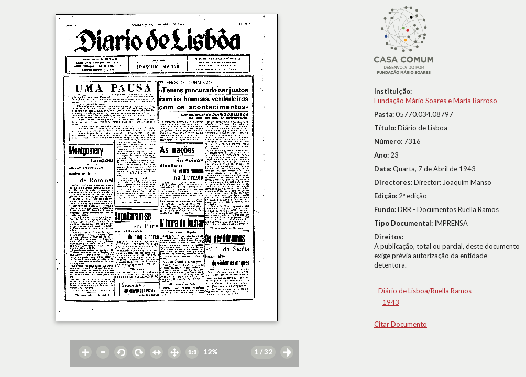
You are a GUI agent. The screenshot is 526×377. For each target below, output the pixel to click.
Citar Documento (400, 324)
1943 (390, 302)
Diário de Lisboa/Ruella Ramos (425, 290)
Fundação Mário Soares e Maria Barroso (435, 100)
